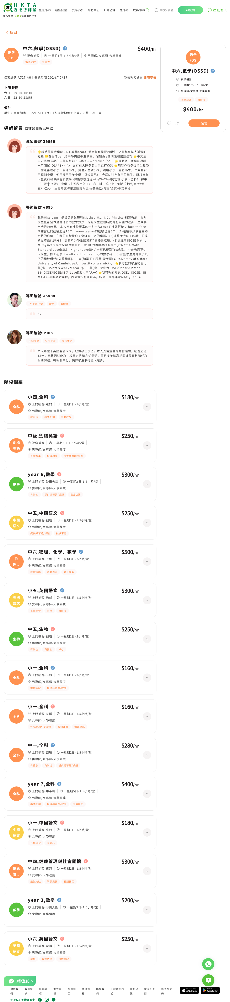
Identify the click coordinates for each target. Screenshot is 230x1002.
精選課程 (86, 991)
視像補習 (72, 991)
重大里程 (57, 991)
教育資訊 (29, 991)
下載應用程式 (117, 991)
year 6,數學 (41, 474)
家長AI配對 (149, 991)
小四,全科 (38, 397)
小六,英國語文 (43, 939)
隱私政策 (134, 991)
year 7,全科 (41, 784)
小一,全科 (38, 668)
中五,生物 (38, 629)
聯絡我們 (100, 991)
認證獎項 (43, 991)
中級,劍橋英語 (43, 436)
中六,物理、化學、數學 (52, 552)
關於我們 (14, 991)
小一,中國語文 (43, 823)
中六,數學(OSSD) (42, 48)
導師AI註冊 (166, 991)
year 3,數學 (41, 900)
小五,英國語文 (43, 590)
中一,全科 (38, 745)
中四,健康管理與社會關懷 (54, 861)
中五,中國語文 (43, 513)
